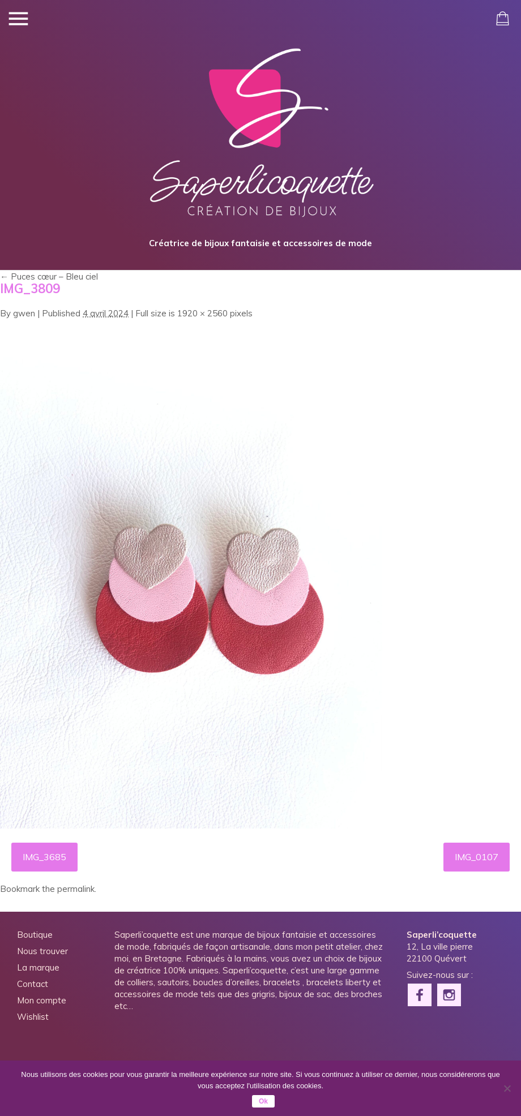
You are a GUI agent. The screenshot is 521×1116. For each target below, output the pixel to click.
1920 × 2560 (202, 313)
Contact (32, 983)
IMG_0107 (476, 856)
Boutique (35, 934)
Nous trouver (42, 951)
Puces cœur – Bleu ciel (49, 276)
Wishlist (33, 1016)
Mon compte (41, 1000)
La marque (38, 967)
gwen (24, 313)
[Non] (507, 1088)
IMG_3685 (44, 856)
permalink (76, 888)
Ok (263, 1101)
